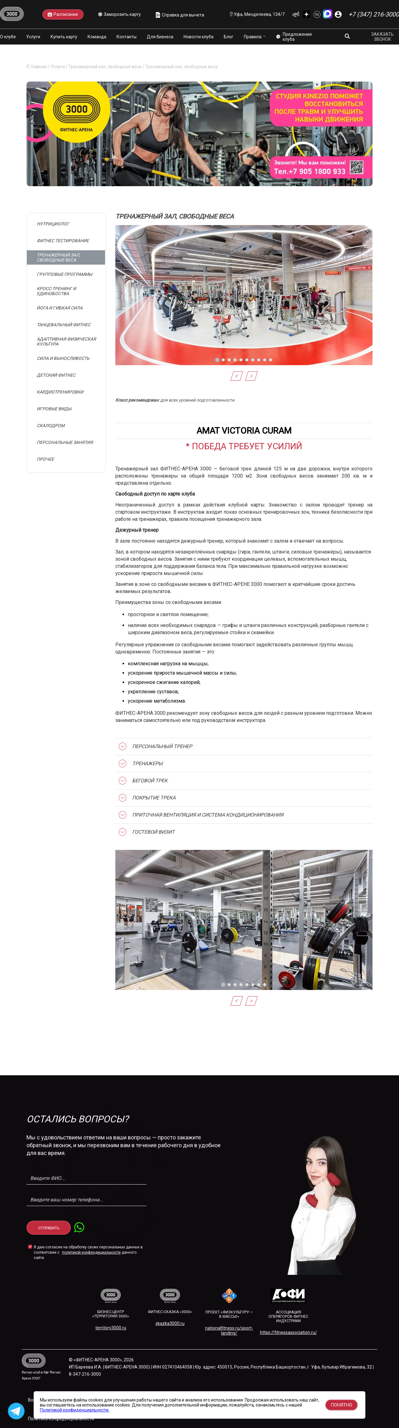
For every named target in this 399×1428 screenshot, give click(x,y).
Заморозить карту (119, 14)
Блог (228, 36)
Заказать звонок (382, 37)
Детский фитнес (56, 375)
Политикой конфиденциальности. (74, 1409)
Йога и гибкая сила (60, 307)
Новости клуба (199, 36)
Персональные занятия (65, 442)
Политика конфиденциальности (61, 1418)
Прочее (45, 459)
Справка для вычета (180, 15)
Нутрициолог (53, 223)
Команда (97, 36)
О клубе (8, 36)
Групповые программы (64, 274)
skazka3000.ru (170, 1323)
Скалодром (51, 425)
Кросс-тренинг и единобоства (56, 291)
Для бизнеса (160, 36)
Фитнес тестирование (63, 240)
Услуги (33, 36)
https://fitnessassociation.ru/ (288, 1332)
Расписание (63, 14)
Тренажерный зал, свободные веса (58, 257)
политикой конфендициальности (91, 1252)
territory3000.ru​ (110, 1327)
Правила (253, 36)
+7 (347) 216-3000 (374, 14)
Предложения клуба (294, 37)
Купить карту (63, 36)
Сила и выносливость (63, 358)
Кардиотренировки (60, 391)
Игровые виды (54, 408)
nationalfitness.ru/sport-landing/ (229, 1331)
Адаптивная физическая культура (66, 341)
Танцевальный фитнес (63, 324)
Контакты (127, 36)
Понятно (341, 1405)
